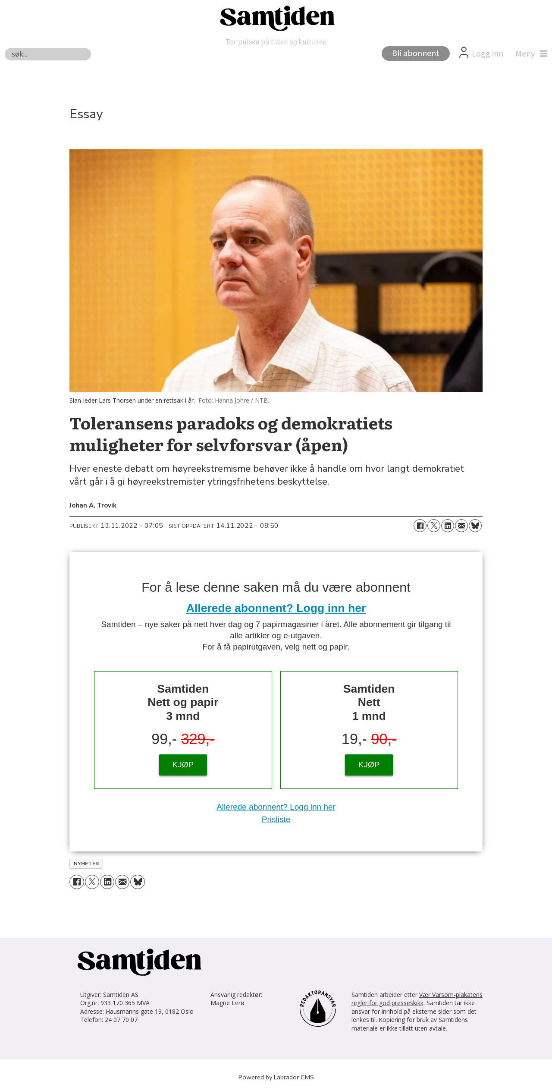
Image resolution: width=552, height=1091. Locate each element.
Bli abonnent (415, 53)
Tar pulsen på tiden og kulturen (276, 41)
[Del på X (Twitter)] (433, 525)
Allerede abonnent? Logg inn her (276, 608)
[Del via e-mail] (461, 525)
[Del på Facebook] (420, 525)
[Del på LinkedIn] (447, 525)
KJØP (183, 764)
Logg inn (487, 54)
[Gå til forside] (276, 17)
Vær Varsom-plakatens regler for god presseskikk (417, 998)
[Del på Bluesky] (475, 525)
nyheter (86, 863)
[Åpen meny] (529, 54)
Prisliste (276, 819)
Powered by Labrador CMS (276, 1077)
